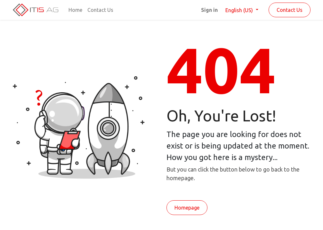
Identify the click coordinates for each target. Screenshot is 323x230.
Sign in (209, 10)
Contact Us (290, 10)
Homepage (186, 208)
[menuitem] (75, 10)
